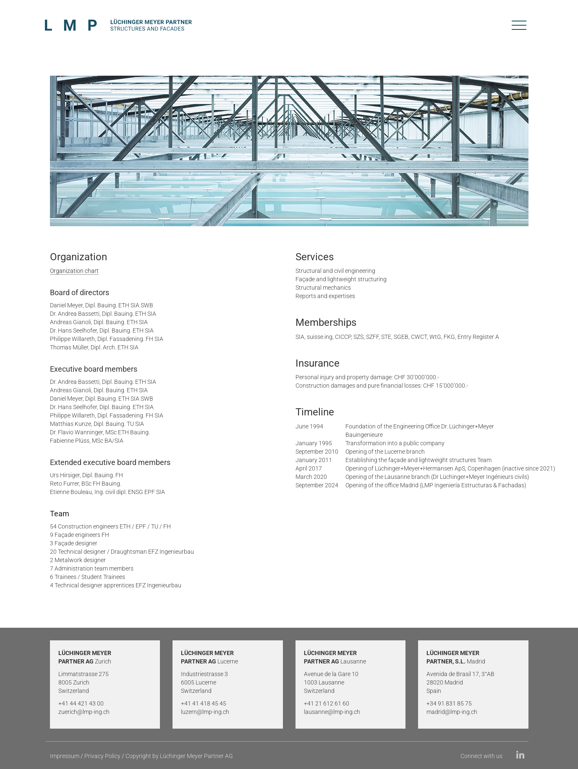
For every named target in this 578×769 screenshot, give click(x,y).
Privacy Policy (102, 756)
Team (59, 514)
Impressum (64, 756)
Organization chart (74, 270)
